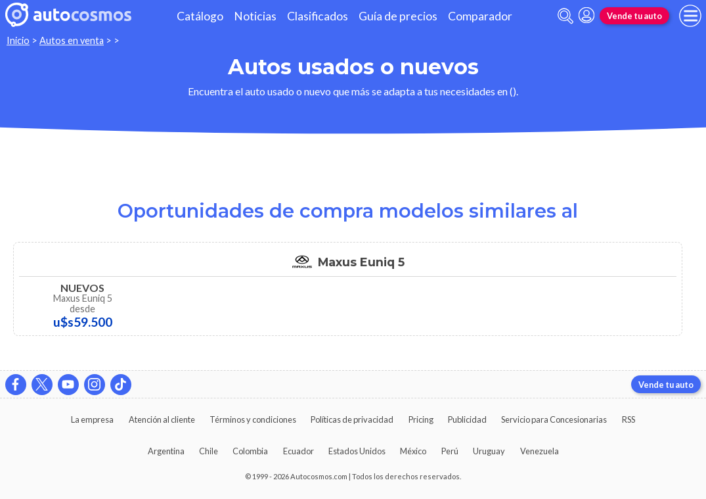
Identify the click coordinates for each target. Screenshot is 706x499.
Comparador (480, 16)
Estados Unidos (357, 451)
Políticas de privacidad (352, 419)
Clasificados (317, 16)
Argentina (166, 451)
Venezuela (539, 451)
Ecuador (298, 451)
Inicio (18, 40)
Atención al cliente (162, 419)
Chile (208, 451)
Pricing (420, 419)
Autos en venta (71, 40)
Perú (449, 451)
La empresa (92, 419)
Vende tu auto (634, 16)
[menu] (690, 16)
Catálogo (200, 16)
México (413, 451)
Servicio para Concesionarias (554, 419)
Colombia (250, 451)
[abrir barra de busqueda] (565, 16)
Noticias (255, 16)
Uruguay (489, 451)
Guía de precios (398, 16)
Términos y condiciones (253, 419)
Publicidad (467, 419)
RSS (628, 419)
